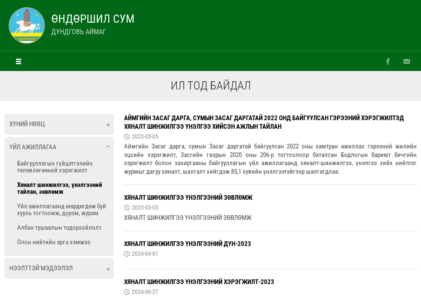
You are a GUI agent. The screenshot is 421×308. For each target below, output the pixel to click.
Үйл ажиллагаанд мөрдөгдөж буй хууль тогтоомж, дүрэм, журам (61, 209)
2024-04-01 (145, 253)
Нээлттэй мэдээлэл (41, 268)
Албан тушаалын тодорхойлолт (59, 227)
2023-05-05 (145, 136)
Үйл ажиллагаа (32, 147)
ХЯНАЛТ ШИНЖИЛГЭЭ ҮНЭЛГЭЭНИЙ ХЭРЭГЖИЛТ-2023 (199, 282)
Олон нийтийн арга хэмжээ (53, 242)
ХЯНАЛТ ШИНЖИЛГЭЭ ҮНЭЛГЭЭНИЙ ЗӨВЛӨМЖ (188, 197)
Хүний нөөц (27, 124)
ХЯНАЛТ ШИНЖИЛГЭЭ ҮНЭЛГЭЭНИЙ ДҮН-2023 (187, 244)
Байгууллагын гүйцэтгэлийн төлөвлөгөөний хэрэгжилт (55, 167)
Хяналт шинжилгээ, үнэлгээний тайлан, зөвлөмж (59, 188)
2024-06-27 (145, 291)
